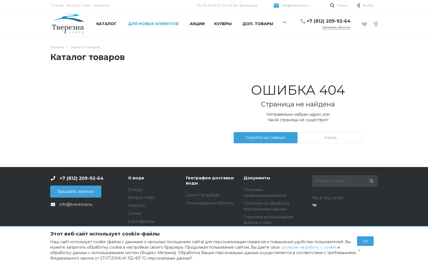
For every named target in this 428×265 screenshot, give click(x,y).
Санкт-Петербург (203, 195)
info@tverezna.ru (296, 5)
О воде (58, 5)
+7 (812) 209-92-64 (328, 21)
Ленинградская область (209, 203)
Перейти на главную (265, 137)
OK (365, 241)
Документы (256, 177)
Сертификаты (141, 221)
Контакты (102, 5)
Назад (330, 137)
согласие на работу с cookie (308, 247)
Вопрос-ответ (79, 5)
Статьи (134, 213)
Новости (136, 205)
